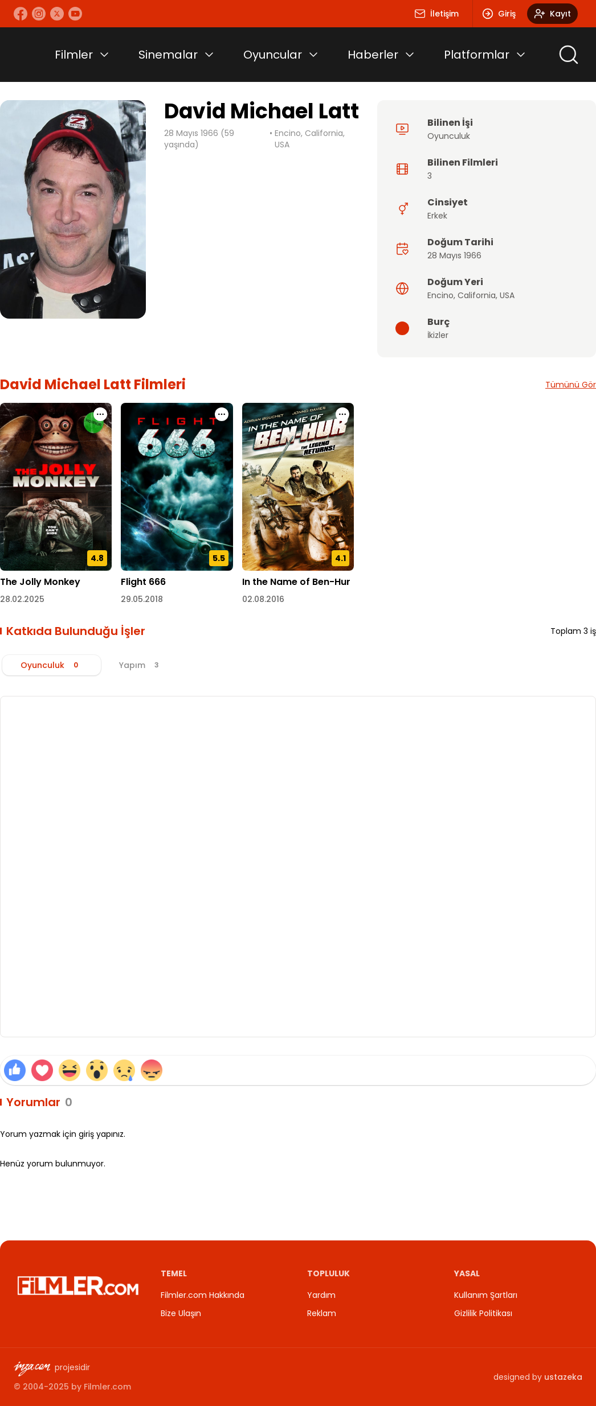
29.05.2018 (142, 599)
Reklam (321, 1313)
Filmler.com (107, 1386)
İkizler (437, 335)
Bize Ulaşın (181, 1313)
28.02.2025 (22, 599)
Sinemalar (168, 55)
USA (507, 295)
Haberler (373, 55)
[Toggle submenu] (104, 54)
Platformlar (476, 55)
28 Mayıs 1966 (454, 255)
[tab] (51, 665)
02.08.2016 (263, 599)
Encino (440, 295)
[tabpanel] (298, 866)
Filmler (74, 55)
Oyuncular (272, 55)
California (477, 295)
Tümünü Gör (570, 384)
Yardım (321, 1295)
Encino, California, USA (310, 138)
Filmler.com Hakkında (202, 1295)
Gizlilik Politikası (483, 1313)
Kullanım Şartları (485, 1295)
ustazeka (563, 1377)
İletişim (436, 13)
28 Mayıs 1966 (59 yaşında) (199, 138)
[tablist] (298, 665)
